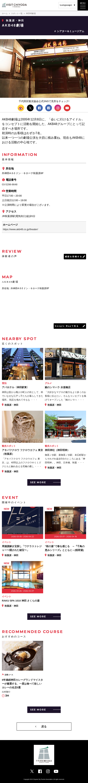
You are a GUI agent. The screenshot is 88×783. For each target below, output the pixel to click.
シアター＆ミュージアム (70, 31)
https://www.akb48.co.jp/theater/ (20, 229)
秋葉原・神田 (15, 20)
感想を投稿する (73, 257)
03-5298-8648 (9, 184)
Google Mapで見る (67, 326)
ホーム (5, 13)
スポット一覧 (17, 13)
